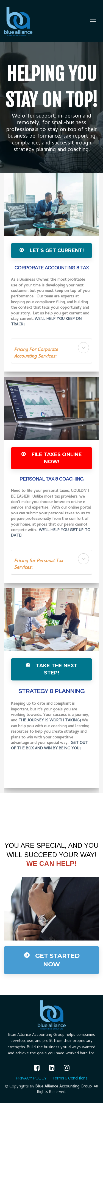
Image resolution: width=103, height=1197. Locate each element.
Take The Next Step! (51, 669)
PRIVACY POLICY (31, 1078)
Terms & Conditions (69, 1078)
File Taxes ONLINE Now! (51, 458)
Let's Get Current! (51, 250)
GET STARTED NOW (52, 960)
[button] (83, 347)
